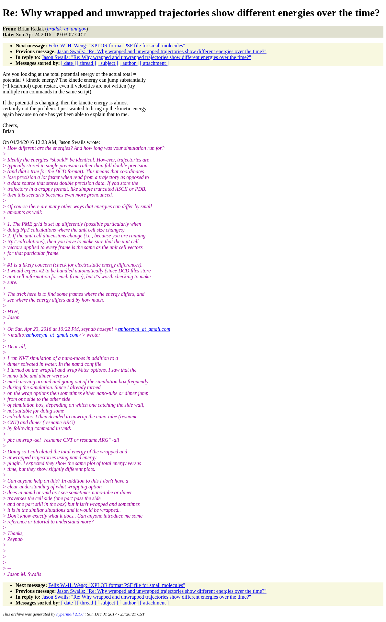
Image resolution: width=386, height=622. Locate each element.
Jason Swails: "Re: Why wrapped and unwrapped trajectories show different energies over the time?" (162, 51)
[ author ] (129, 63)
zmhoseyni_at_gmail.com (144, 329)
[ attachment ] (154, 63)
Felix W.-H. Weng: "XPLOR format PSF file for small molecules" (116, 45)
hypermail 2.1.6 (70, 614)
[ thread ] (86, 63)
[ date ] (68, 63)
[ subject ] (107, 63)
